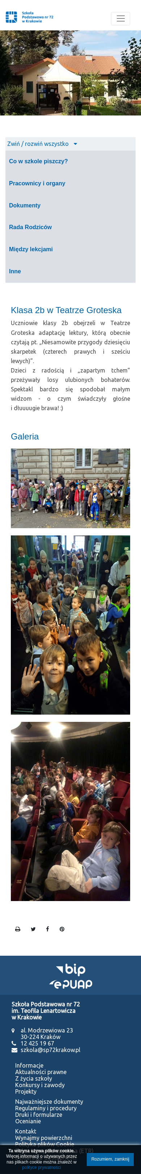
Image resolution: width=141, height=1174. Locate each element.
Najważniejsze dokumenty (49, 1101)
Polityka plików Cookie (44, 1144)
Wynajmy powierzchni (43, 1138)
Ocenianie (28, 1121)
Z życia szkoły (33, 1078)
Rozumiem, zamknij (110, 1159)
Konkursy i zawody (40, 1085)
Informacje (29, 1065)
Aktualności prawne (41, 1072)
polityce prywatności (41, 1167)
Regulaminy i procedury (46, 1108)
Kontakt (25, 1131)
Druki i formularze (38, 1114)
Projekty (26, 1091)
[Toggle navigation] (120, 19)
